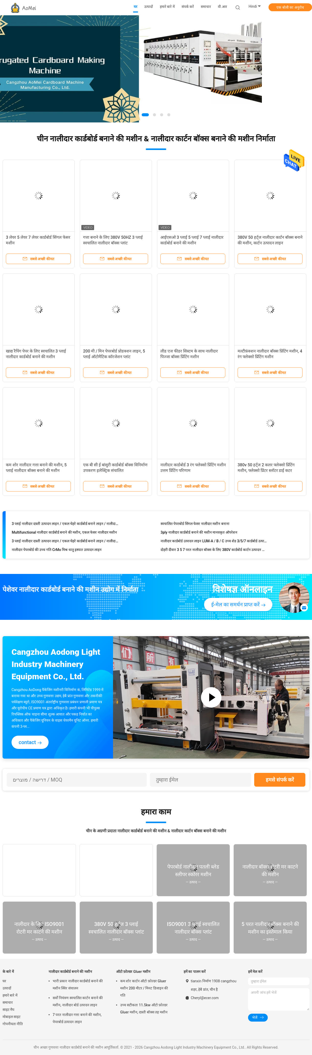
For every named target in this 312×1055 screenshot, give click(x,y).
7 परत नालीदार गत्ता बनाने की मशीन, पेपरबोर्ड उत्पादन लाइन (77, 1018)
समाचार (8, 1002)
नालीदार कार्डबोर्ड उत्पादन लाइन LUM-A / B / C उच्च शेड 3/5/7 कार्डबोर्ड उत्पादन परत (214, 542)
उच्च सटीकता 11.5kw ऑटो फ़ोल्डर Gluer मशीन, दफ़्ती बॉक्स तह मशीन (144, 1008)
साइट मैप (8, 1010)
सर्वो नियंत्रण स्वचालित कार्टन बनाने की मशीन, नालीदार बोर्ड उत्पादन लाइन (78, 1001)
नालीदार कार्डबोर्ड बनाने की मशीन (70, 972)
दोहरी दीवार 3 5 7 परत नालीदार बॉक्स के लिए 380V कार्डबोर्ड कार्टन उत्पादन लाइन (214, 551)
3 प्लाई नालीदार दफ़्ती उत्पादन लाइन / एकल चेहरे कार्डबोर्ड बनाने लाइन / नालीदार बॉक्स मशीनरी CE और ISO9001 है (65, 525)
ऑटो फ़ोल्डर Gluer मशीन (133, 972)
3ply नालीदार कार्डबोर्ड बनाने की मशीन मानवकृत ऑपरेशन (199, 534)
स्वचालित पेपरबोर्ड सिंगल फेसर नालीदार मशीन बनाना (195, 525)
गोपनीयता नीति (13, 1024)
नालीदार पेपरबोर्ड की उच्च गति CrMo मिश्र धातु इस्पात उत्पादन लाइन (57, 551)
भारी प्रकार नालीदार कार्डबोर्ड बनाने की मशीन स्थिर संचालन (78, 984)
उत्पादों (7, 988)
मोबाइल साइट (11, 1017)
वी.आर (222, 7)
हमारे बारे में (10, 995)
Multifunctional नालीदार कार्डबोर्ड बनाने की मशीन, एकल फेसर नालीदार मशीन (64, 534)
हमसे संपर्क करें (280, 780)
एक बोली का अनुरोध (290, 7)
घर (4, 981)
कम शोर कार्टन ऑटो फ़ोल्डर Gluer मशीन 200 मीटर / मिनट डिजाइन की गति (144, 988)
